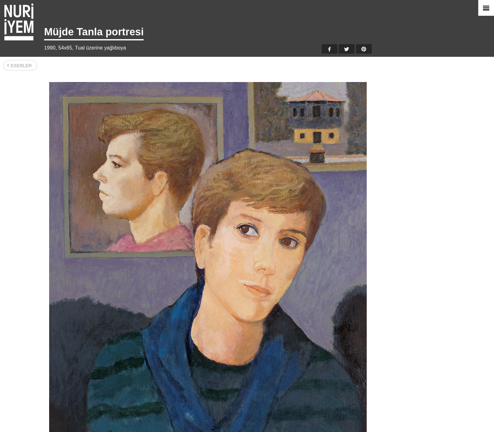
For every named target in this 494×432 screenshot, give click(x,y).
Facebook (329, 49)
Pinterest (364, 49)
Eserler (21, 65)
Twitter (346, 49)
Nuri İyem (19, 22)
